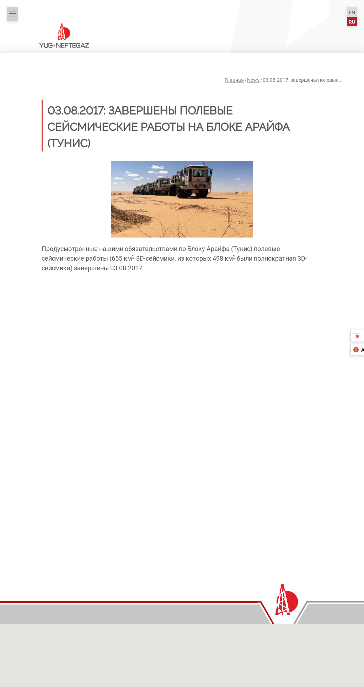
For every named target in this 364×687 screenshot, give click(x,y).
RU (352, 22)
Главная (234, 80)
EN (352, 13)
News (253, 80)
